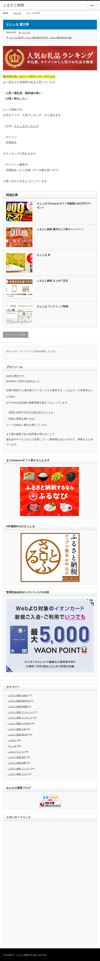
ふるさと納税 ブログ (18, 774)
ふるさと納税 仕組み (18, 695)
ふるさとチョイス (16, 751)
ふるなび (12, 740)
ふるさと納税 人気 (17, 729)
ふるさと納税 (13, 5)
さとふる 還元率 (16, 38)
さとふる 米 (43, 255)
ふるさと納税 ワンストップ (21, 712)
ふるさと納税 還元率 (18, 734)
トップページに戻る (15, 334)
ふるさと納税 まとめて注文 (52, 280)
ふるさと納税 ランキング (20, 718)
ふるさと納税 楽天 (17, 757)
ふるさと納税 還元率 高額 (60, 38)
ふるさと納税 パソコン (19, 768)
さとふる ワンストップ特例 (52, 306)
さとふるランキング (26, 126)
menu (92, 5)
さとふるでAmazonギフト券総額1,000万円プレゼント (64, 205)
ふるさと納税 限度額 (18, 706)
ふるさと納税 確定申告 (19, 701)
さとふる (17, 13)
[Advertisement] (50, 883)
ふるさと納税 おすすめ (19, 723)
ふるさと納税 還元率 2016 (36, 38)
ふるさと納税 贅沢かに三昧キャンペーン (60, 229)
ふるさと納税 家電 (17, 763)
